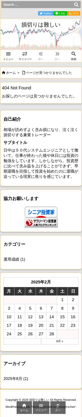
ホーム (11, 72)
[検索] (76, 4)
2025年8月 (15, 378)
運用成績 (14, 259)
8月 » (59, 341)
